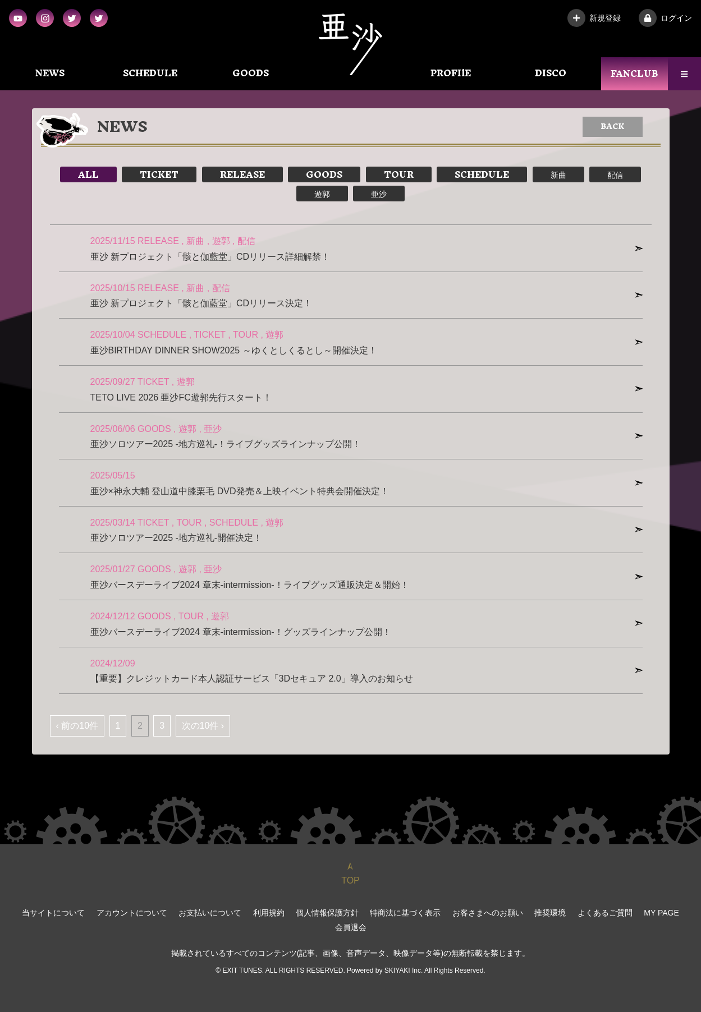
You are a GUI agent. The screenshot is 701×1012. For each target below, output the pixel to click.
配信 (615, 174)
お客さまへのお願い (487, 912)
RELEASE (242, 174)
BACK (613, 126)
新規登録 (594, 18)
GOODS (250, 73)
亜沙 (379, 193)
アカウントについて (132, 912)
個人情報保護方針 (327, 912)
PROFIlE (450, 73)
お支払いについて (209, 912)
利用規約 (269, 912)
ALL (88, 174)
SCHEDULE (150, 73)
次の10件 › (203, 725)
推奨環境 (550, 912)
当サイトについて (53, 912)
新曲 (558, 174)
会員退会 (350, 927)
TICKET (159, 174)
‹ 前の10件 (77, 725)
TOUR (399, 174)
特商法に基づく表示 (405, 912)
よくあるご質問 (605, 912)
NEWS (50, 73)
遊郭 (322, 193)
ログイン (665, 18)
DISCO (550, 73)
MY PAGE (661, 912)
